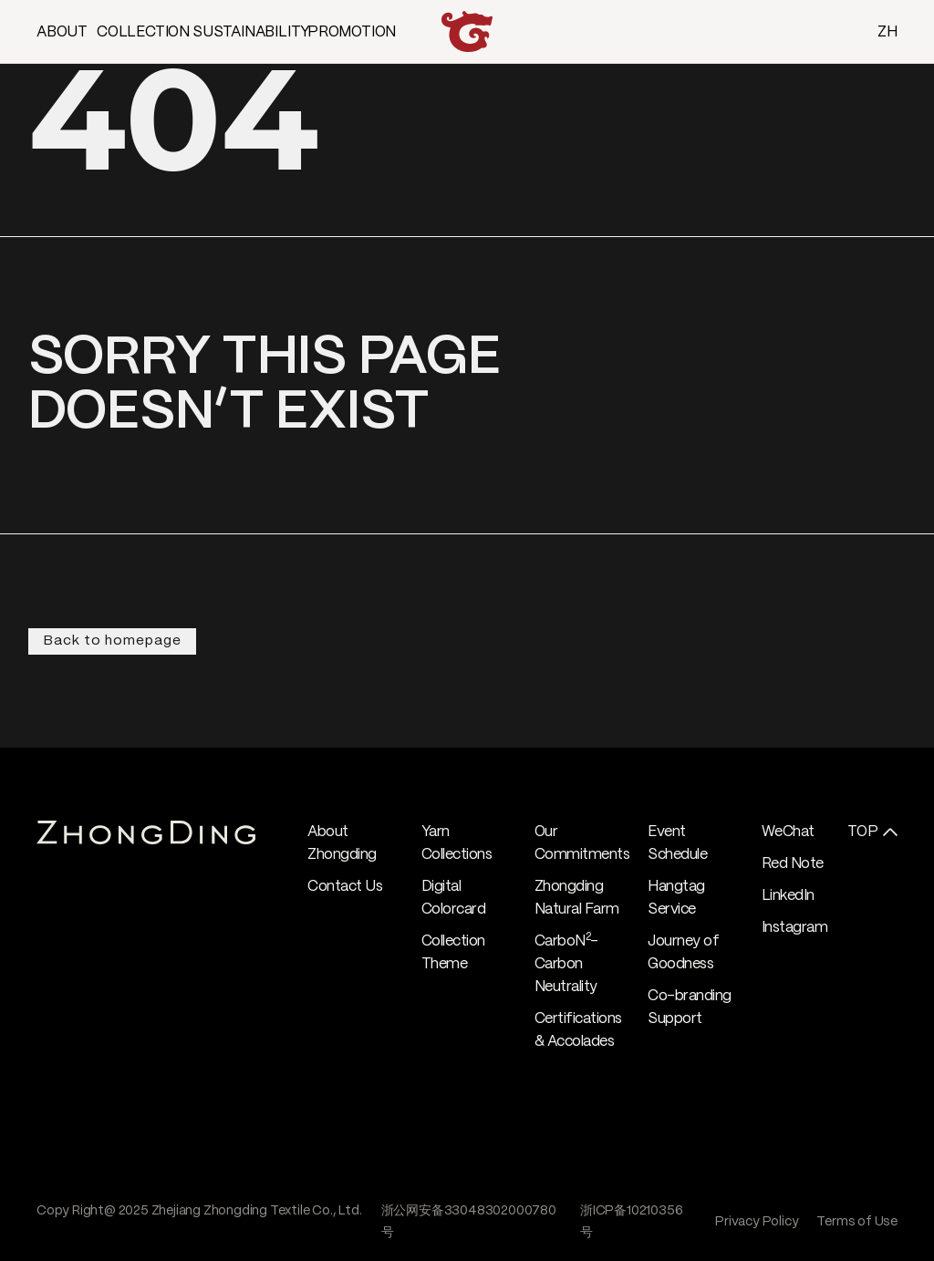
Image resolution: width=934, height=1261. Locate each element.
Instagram (795, 928)
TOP (862, 832)
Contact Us (344, 887)
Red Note (793, 864)
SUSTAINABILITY (251, 32)
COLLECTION (143, 32)
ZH (887, 32)
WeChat (788, 832)
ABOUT (62, 32)
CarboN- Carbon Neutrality (566, 964)
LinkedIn (788, 896)
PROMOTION (351, 32)
